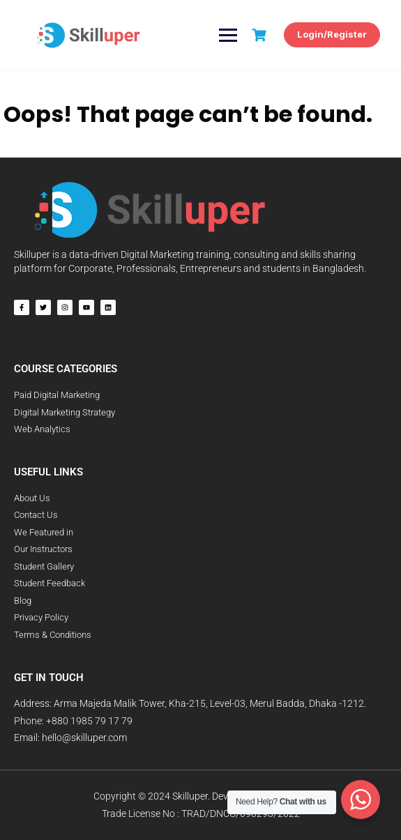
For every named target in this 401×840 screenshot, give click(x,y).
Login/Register (332, 34)
